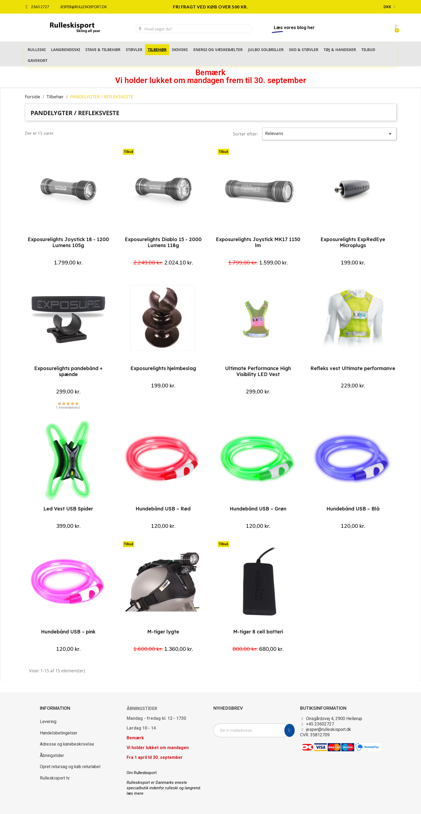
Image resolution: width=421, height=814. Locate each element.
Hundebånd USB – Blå (353, 509)
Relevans (329, 133)
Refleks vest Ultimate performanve (352, 368)
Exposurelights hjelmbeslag (163, 368)
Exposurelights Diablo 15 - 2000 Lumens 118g (163, 242)
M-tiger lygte (163, 632)
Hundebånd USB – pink (68, 632)
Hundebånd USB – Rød (163, 509)
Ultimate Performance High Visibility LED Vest (258, 371)
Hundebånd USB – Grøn (258, 509)
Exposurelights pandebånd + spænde (68, 371)
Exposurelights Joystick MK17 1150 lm (258, 242)
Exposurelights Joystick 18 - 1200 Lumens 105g (68, 242)
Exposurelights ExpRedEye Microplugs (352, 242)
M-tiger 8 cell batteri (258, 632)
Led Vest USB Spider (68, 509)
